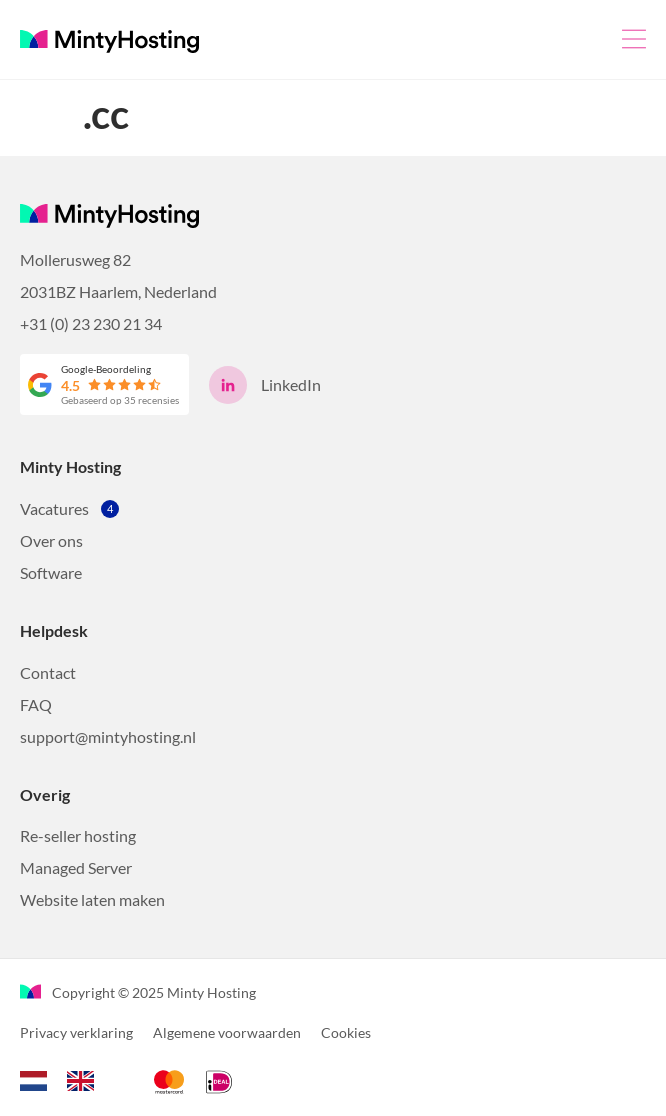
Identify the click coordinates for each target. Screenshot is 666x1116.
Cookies (346, 1032)
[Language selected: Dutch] (67, 1078)
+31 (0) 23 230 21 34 (91, 323)
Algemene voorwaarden (227, 1032)
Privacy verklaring (76, 1032)
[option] (85, 1081)
